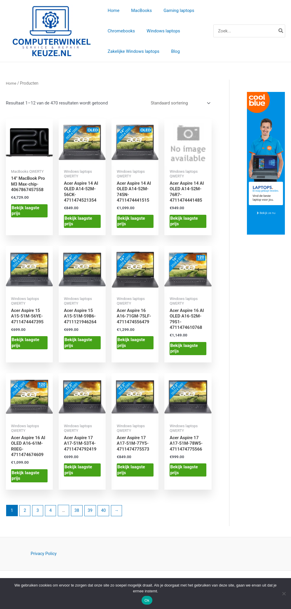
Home (11, 84)
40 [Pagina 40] (105, 513)
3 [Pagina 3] (38, 513)
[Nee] (284, 593)
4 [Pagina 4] (51, 513)
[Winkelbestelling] (179, 104)
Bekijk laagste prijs (25, 212)
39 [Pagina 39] (92, 513)
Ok (146, 600)
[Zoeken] (281, 31)
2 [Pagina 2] (25, 513)
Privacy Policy (43, 556)
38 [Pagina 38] (78, 513)
